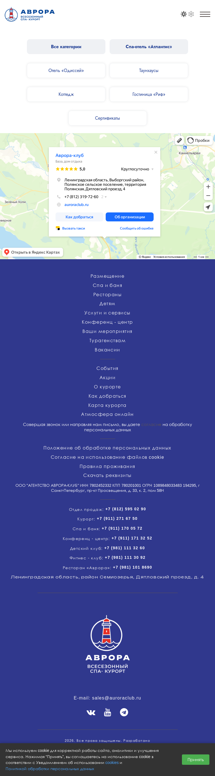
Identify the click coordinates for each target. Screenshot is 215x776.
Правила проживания (107, 466)
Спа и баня (107, 285)
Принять (196, 759)
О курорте (107, 387)
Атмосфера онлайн (107, 414)
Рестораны (107, 294)
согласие (151, 424)
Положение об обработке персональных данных (107, 448)
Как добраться (107, 396)
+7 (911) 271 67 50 (117, 518)
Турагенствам (107, 340)
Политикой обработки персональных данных (50, 768)
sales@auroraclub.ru (116, 698)
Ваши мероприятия (107, 331)
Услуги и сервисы (107, 313)
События (107, 368)
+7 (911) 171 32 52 (132, 538)
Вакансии (107, 350)
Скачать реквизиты (107, 475)
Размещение (108, 276)
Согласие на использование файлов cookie (107, 457)
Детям (107, 303)
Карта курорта (107, 405)
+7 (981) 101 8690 (132, 567)
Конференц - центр (107, 322)
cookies (112, 762)
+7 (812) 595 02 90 (125, 508)
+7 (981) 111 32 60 (124, 547)
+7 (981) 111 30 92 (125, 557)
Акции (107, 377)
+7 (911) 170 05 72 (122, 528)
